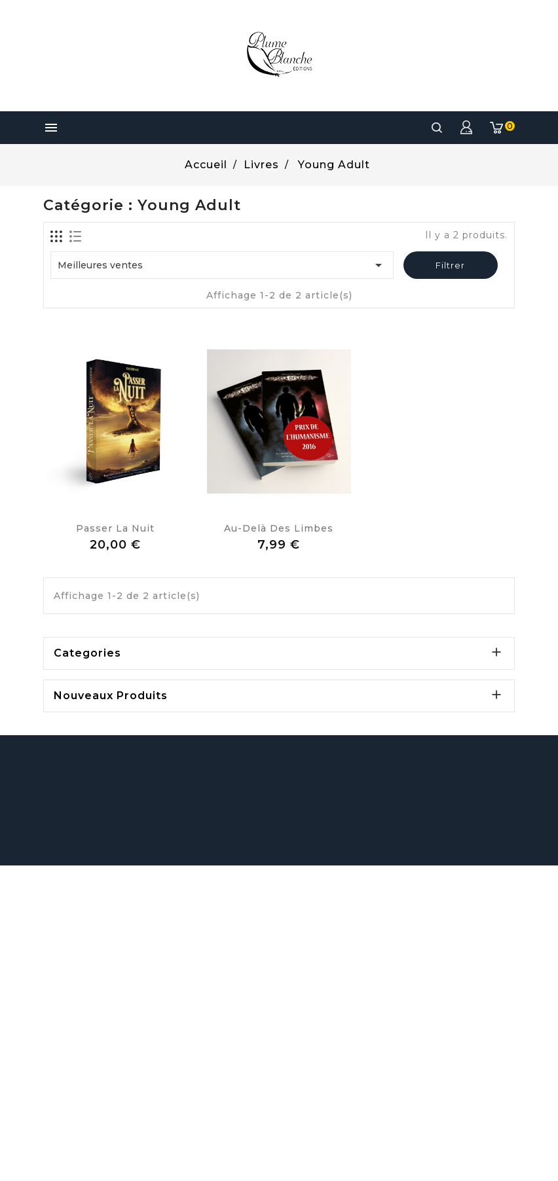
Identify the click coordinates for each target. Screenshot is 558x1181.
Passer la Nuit (115, 528)
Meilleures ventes (222, 265)
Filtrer (450, 265)
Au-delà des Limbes (278, 528)
